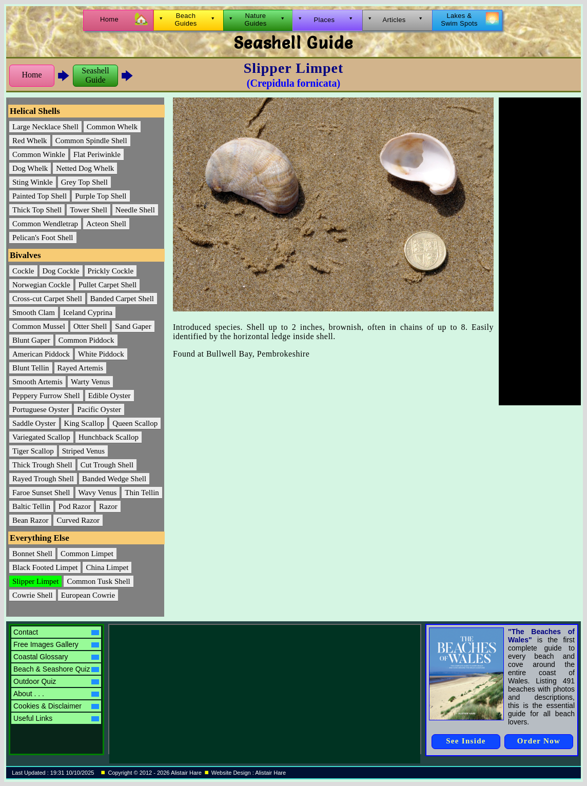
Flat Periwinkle (97, 154)
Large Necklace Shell (45, 127)
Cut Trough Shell (107, 465)
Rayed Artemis (80, 368)
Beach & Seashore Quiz (56, 669)
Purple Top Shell (100, 196)
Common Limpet (87, 553)
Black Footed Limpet (44, 567)
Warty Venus (90, 382)
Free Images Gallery (56, 644)
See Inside (466, 741)
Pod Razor (74, 506)
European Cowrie (88, 595)
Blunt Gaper (31, 340)
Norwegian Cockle (41, 285)
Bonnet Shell (32, 553)
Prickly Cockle (111, 271)
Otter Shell (90, 326)
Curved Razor (78, 520)
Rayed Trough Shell (43, 479)
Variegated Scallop (41, 437)
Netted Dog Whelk (85, 168)
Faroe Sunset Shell (41, 492)
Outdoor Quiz (56, 681)
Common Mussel (38, 326)
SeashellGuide (95, 75)
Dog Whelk (30, 168)
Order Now (538, 741)
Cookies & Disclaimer (56, 706)
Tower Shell (88, 210)
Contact (56, 632)
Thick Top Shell (37, 210)
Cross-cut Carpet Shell (47, 298)
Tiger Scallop (33, 451)
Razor (108, 506)
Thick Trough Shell (42, 465)
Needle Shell (135, 210)
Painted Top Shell (39, 196)
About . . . (56, 694)
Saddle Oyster (34, 423)
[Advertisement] (540, 251)
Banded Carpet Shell (122, 298)
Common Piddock (86, 340)
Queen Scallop (135, 423)
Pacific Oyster (99, 409)
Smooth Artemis (37, 382)
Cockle (23, 271)
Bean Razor (30, 520)
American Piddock (41, 354)
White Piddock (101, 354)
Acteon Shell (106, 224)
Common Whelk (112, 127)
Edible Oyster (109, 395)
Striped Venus (83, 451)
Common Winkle (38, 154)
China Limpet (107, 567)
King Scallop (84, 423)
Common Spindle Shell (91, 140)
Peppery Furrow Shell (46, 395)
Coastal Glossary (56, 657)
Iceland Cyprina (87, 312)
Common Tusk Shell (98, 581)
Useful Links (56, 718)
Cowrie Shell (32, 595)
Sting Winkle (32, 182)
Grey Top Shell (84, 182)
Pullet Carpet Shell (107, 285)
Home (32, 74)
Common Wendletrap (45, 224)
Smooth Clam (33, 312)
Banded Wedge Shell (114, 479)
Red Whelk (29, 140)
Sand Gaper (133, 326)
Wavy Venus (98, 492)
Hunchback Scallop (109, 437)
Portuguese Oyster (40, 409)
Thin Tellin (142, 492)
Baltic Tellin (31, 506)
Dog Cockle (61, 271)
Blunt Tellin (30, 368)
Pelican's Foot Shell (42, 237)
